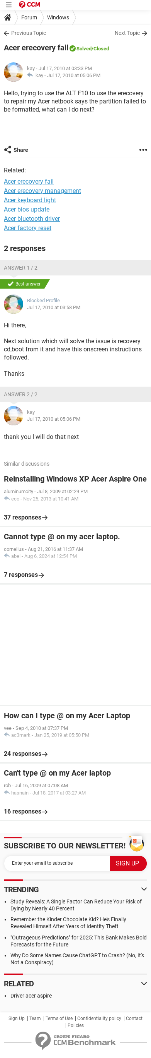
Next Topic (127, 33)
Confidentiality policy (99, 1018)
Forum (29, 17)
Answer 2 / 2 (20, 394)
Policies (76, 1025)
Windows (58, 17)
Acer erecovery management (42, 190)
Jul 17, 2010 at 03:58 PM (53, 307)
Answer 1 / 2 (20, 268)
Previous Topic (28, 33)
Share (21, 150)
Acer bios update (26, 209)
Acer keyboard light (30, 200)
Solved (84, 49)
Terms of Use (59, 1018)
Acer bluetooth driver (32, 218)
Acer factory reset (27, 228)
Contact (134, 1018)
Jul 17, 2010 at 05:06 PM (73, 75)
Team (35, 1018)
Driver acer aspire (31, 996)
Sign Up (16, 1018)
